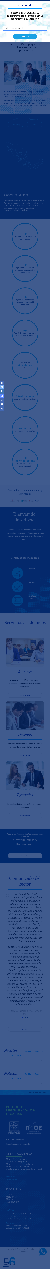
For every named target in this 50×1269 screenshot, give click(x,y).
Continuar (25, 36)
